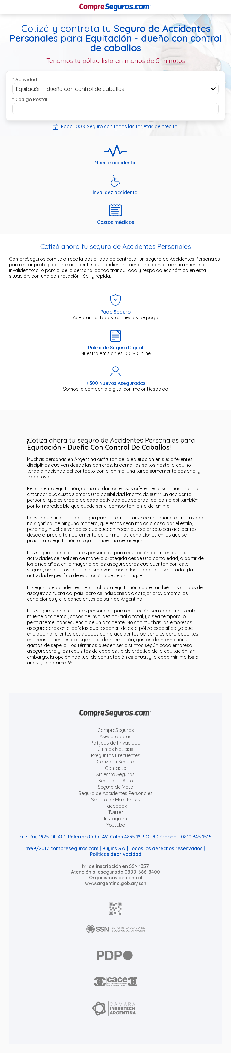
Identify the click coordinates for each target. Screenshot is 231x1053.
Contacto (115, 768)
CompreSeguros (115, 730)
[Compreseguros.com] (115, 7)
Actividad (24, 79)
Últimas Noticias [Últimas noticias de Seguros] (115, 749)
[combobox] (115, 88)
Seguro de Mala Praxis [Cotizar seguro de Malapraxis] (115, 799)
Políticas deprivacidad (115, 854)
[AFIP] (115, 908)
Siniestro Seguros (115, 774)
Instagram (115, 818)
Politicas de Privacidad (115, 742)
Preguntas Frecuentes (115, 755)
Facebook (115, 806)
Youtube (115, 824)
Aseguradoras (115, 736)
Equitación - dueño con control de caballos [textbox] (70, 88)
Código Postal (29, 99)
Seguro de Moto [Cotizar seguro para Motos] (115, 787)
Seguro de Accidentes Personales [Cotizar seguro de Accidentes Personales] (116, 793)
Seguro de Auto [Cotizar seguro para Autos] (115, 780)
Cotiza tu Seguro (115, 761)
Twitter (115, 812)
